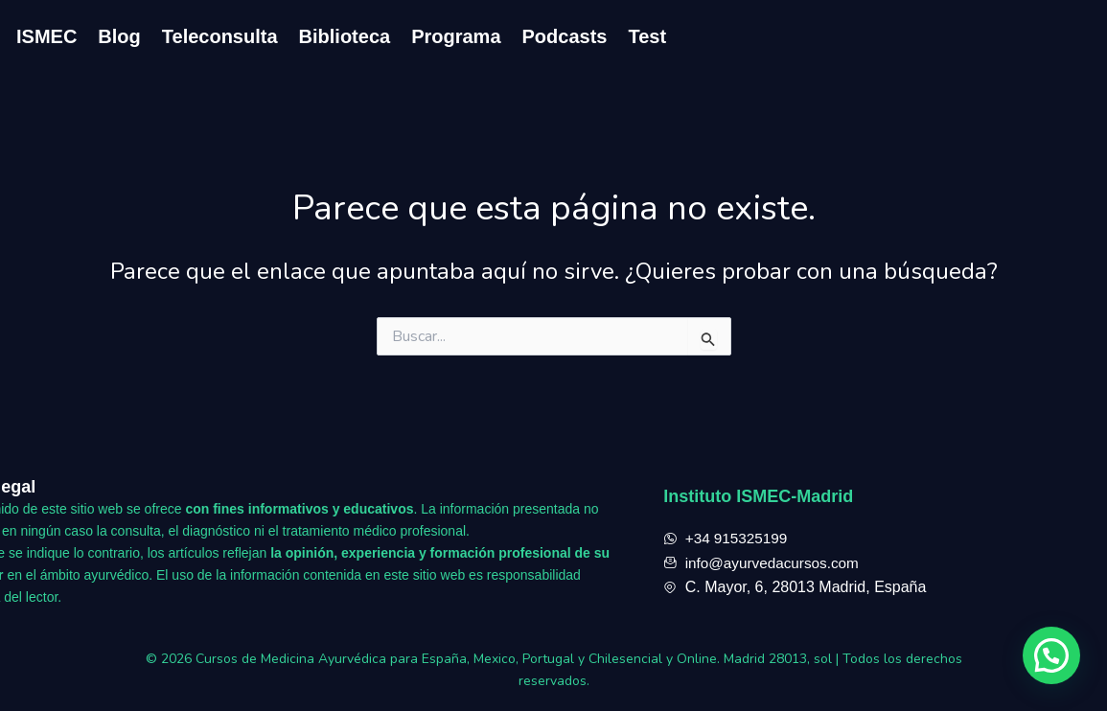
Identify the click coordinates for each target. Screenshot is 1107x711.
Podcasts (565, 36)
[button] (1051, 655)
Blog (119, 36)
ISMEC (46, 36)
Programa (455, 36)
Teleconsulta (220, 36)
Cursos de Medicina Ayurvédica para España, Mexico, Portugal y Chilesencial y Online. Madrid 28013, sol (516, 659)
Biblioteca (345, 36)
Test (647, 36)
